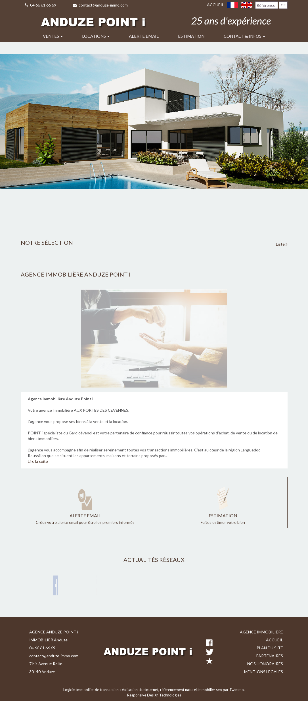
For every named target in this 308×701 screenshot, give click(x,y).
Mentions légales (263, 671)
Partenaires (269, 655)
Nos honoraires (265, 663)
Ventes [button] (53, 36)
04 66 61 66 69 (40, 5)
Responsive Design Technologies (154, 695)
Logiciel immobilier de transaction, (91, 689)
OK (283, 5)
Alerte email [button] (144, 36)
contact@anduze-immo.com (100, 5)
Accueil (215, 4)
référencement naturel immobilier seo (191, 689)
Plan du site (270, 647)
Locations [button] (96, 36)
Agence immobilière (261, 631)
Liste (282, 244)
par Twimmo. (234, 689)
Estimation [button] (191, 36)
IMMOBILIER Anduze (48, 639)
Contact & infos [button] (244, 36)
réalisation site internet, (140, 689)
